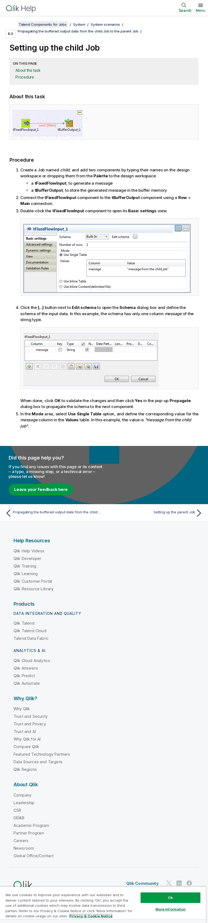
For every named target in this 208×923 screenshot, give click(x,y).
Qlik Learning (26, 573)
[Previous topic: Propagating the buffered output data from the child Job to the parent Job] (53, 513)
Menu (200, 10)
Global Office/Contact (34, 855)
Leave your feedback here (41, 489)
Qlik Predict (24, 675)
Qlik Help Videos (29, 551)
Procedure (24, 77)
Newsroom (24, 848)
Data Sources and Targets (38, 761)
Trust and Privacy (30, 724)
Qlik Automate (27, 683)
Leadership (24, 802)
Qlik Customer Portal (33, 581)
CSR (17, 810)
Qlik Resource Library (33, 588)
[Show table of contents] (11, 24)
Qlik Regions (25, 769)
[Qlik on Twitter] (169, 883)
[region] (103, 904)
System (79, 24)
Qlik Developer (27, 558)
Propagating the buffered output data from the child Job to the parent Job (78, 31)
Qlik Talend (24, 623)
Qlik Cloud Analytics (32, 660)
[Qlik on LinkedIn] (179, 883)
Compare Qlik (26, 746)
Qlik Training (25, 566)
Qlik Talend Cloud (30, 630)
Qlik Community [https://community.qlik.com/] (142, 883)
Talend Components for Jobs (43, 24)
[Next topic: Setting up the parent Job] (155, 513)
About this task (27, 70)
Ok (170, 897)
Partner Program (29, 833)
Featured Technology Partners (42, 754)
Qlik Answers (26, 668)
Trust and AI (25, 731)
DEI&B (19, 818)
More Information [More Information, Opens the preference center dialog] (170, 909)
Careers (21, 840)
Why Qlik (22, 708)
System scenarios (105, 24)
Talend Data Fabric (31, 638)
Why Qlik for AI (27, 739)
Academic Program (31, 825)
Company (22, 795)
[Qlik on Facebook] (189, 883)
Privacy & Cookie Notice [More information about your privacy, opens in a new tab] (90, 916)
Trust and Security (31, 716)
